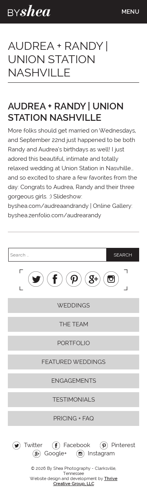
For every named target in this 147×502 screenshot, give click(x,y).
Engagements (73, 380)
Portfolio (73, 343)
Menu (130, 11)
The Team (73, 324)
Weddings (73, 305)
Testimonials (74, 399)
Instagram (111, 279)
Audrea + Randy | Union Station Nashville (65, 111)
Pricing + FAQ (73, 418)
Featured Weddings (73, 362)
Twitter (36, 279)
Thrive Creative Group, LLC (85, 481)
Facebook (55, 279)
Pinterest (74, 279)
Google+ (92, 279)
